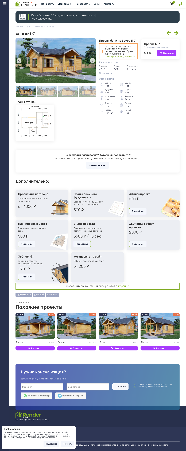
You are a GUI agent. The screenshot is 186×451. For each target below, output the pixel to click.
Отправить (120, 418)
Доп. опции (64, 4)
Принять (67, 444)
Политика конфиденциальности (153, 445)
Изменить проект (97, 165)
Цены (97, 4)
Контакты (109, 4)
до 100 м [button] (39, 294)
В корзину (168, 53)
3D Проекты (47, 4)
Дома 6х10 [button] (52, 294)
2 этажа (35, 342)
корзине (123, 286)
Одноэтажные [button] (24, 294)
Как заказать (82, 4)
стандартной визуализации (119, 56)
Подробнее (138, 211)
